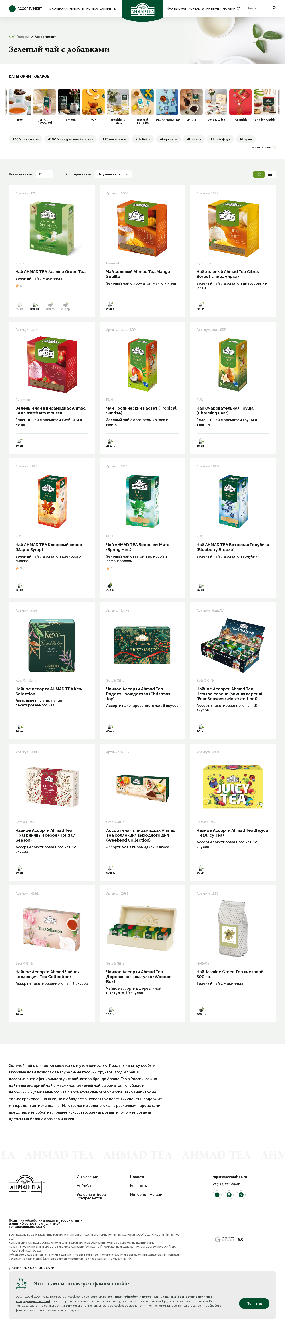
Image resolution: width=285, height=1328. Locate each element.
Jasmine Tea (108, 8)
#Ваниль (194, 139)
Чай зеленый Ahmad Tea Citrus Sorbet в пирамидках (228, 274)
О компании (58, 8)
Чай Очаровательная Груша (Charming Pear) (225, 410)
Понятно (254, 1303)
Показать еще (259, 147)
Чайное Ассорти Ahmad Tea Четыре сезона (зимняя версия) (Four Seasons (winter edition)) (229, 694)
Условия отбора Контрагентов (91, 1196)
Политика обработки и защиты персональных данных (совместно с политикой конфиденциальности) (45, 1223)
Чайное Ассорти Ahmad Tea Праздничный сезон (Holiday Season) (45, 835)
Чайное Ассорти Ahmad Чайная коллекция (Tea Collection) (48, 974)
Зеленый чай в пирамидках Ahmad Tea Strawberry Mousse (51, 410)
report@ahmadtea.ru (230, 1177)
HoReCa (92, 8)
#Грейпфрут (220, 139)
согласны (72, 1305)
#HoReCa (142, 139)
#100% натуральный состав (70, 139)
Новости (77, 8)
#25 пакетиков (114, 139)
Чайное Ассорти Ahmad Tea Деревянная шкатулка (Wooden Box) (139, 976)
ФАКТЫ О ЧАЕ (176, 8)
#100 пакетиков (25, 139)
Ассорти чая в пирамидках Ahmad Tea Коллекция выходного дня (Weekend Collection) (140, 835)
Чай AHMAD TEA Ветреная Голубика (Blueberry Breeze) (233, 547)
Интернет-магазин (220, 8)
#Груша (246, 139)
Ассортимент (25, 8)
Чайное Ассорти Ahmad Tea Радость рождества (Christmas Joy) (138, 694)
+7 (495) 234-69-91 (227, 1184)
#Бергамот (168, 139)
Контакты (196, 8)
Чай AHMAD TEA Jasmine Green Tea (51, 271)
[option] (20, 105)
